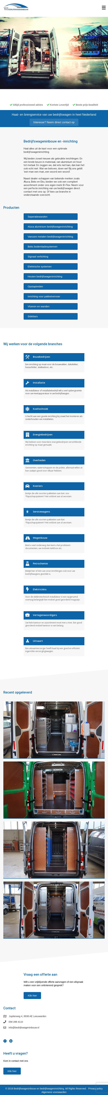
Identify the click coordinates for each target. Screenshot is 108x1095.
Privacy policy (95, 1088)
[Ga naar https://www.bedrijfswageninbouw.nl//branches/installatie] (54, 388)
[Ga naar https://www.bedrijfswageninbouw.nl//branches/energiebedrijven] (54, 439)
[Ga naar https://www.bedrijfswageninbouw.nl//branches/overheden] (54, 465)
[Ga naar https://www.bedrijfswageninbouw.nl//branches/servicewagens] (54, 517)
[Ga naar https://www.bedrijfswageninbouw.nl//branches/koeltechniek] (54, 413)
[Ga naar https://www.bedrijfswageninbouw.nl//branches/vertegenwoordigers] (54, 620)
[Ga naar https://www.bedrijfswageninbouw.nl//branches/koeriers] (54, 491)
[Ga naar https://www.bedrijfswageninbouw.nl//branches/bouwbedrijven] (54, 362)
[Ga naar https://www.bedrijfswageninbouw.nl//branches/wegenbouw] (54, 543)
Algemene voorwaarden (54, 1091)
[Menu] (104, 7)
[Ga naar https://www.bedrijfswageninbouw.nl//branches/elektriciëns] (54, 594)
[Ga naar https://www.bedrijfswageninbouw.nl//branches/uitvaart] (54, 646)
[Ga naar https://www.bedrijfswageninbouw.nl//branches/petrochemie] (54, 568)
